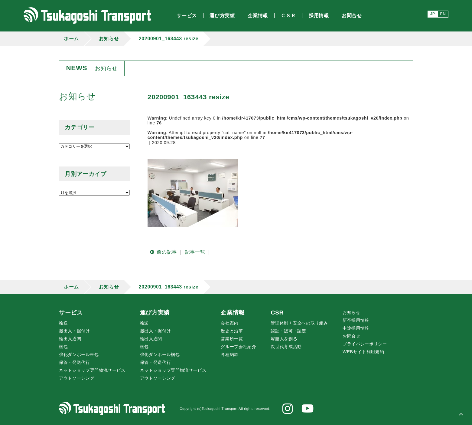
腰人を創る (284, 338)
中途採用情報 (356, 328)
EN (443, 14)
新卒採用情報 (356, 320)
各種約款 (230, 354)
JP (432, 14)
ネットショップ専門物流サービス (92, 370)
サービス (71, 312)
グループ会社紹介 (238, 346)
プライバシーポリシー (365, 343)
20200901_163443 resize (168, 38)
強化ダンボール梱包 (79, 354)
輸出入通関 (70, 338)
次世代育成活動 (286, 346)
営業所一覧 (232, 338)
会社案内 (230, 323)
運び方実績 (155, 312)
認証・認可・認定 (288, 330)
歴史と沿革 (232, 330)
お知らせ (109, 38)
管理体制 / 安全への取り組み (299, 323)
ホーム (71, 38)
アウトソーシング (76, 378)
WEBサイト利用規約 (363, 351)
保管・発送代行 (74, 362)
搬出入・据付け (74, 330)
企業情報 (233, 312)
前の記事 (162, 252)
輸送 (63, 323)
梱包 (63, 346)
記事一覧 (195, 252)
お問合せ (351, 336)
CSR (277, 312)
